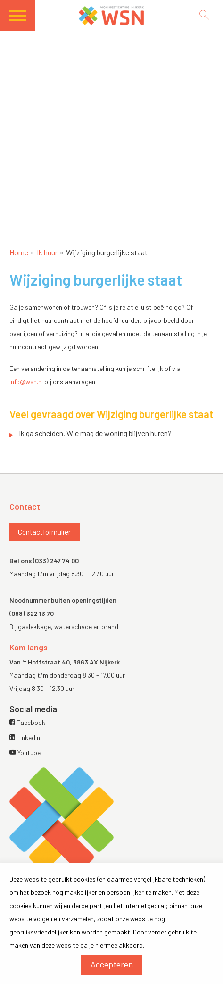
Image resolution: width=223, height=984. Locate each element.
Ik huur (47, 252)
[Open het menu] (22, 19)
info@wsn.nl (26, 382)
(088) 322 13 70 (31, 613)
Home (18, 252)
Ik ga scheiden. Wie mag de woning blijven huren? (95, 433)
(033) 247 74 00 (56, 560)
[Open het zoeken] (204, 15)
